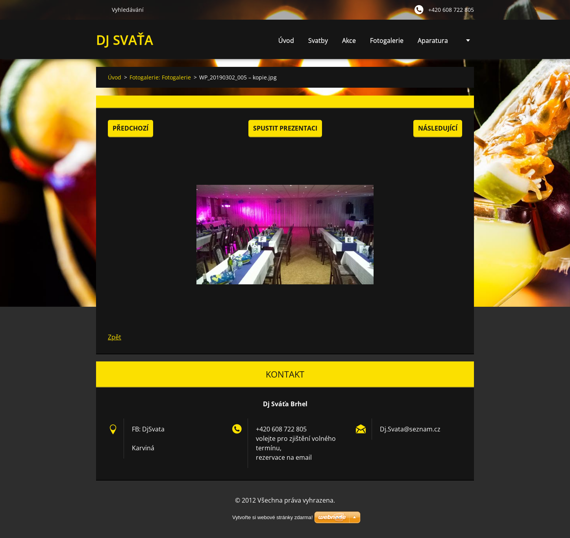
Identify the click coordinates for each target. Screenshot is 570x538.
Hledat (100, 9)
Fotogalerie (386, 40)
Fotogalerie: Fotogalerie (160, 77)
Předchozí (130, 128)
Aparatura (433, 40)
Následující (437, 128)
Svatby (318, 40)
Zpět (114, 337)
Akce (349, 40)
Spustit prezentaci (285, 128)
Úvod (286, 40)
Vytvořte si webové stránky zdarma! (272, 517)
